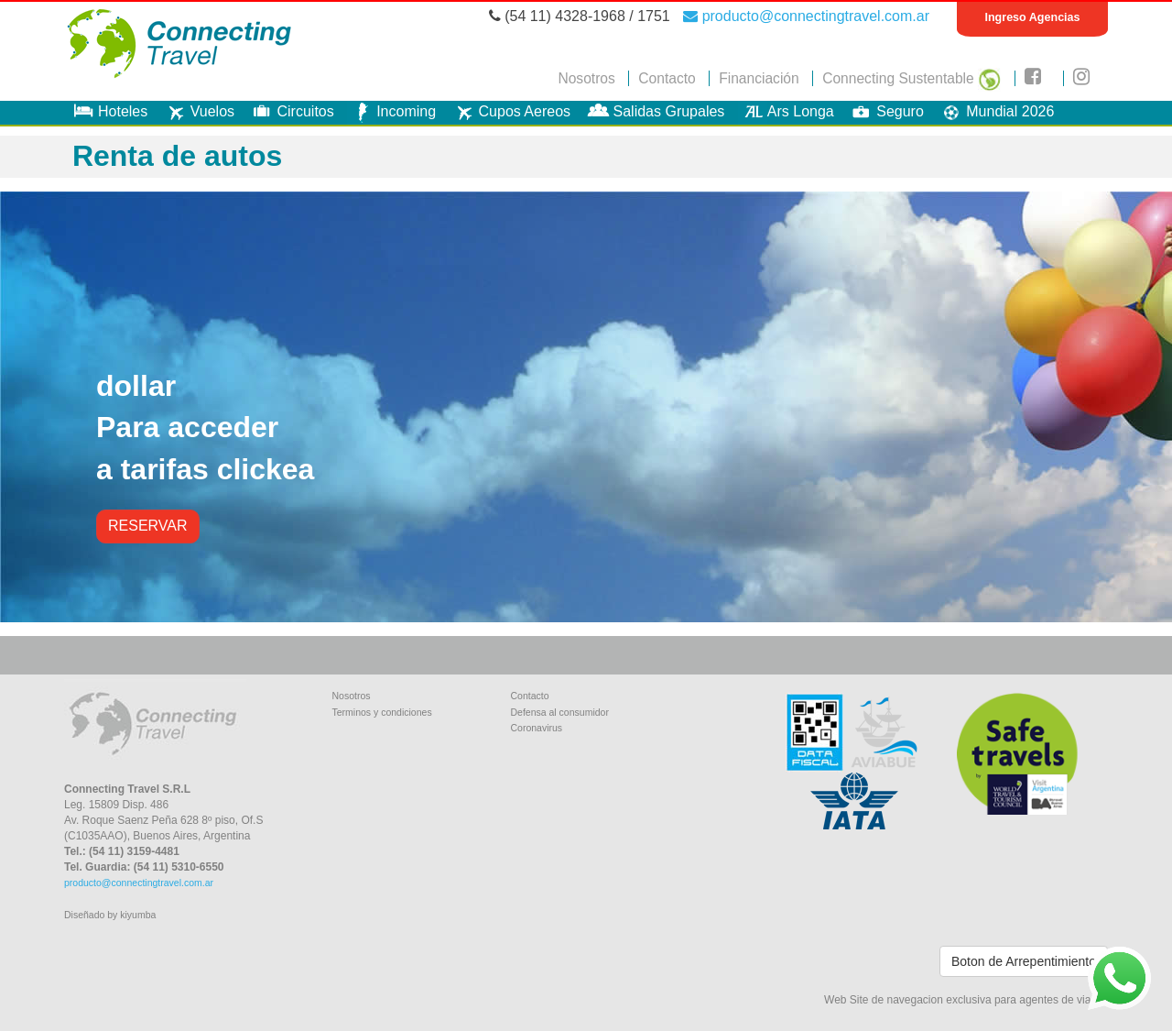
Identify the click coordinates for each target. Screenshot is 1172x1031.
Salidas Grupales (654, 111)
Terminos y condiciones (382, 712)
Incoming (391, 111)
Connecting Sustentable (911, 78)
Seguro (885, 111)
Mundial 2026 (995, 111)
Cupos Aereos (510, 111)
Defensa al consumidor (560, 712)
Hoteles (108, 111)
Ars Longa (786, 111)
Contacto (666, 78)
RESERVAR (148, 525)
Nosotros (586, 78)
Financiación (759, 78)
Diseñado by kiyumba (110, 914)
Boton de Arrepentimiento (1023, 961)
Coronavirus (537, 727)
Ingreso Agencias (1032, 17)
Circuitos (290, 111)
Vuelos (197, 111)
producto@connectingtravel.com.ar (806, 16)
